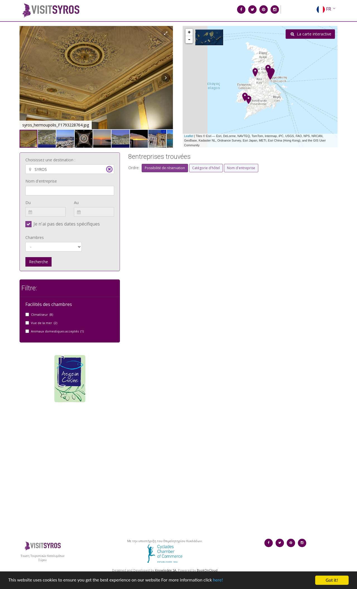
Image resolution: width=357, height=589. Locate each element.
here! (219, 585)
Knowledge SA (165, 570)
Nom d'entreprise (41, 181)
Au (76, 202)
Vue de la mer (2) (44, 323)
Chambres (34, 237)
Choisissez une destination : (50, 159)
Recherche (38, 261)
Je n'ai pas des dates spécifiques (66, 224)
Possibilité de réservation (165, 168)
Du (28, 202)
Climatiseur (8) (42, 314)
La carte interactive (311, 34)
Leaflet (188, 136)
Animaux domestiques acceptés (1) (57, 331)
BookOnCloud (207, 570)
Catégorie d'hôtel (206, 168)
